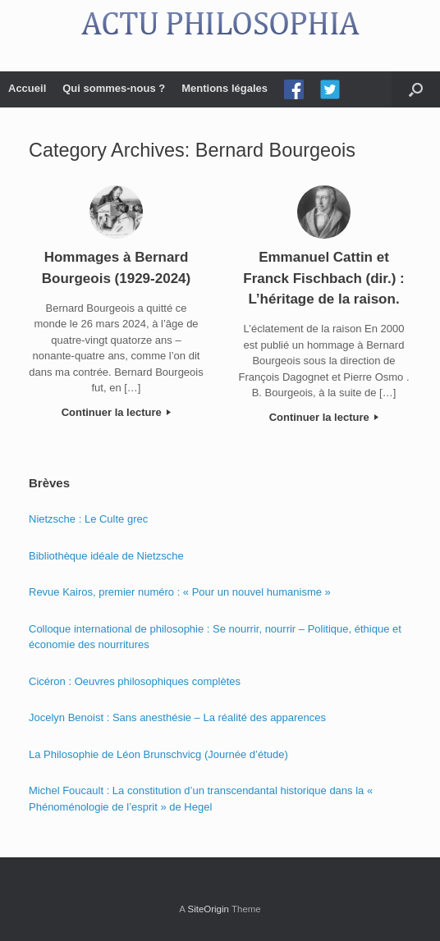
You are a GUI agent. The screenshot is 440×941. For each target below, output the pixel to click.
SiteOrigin (208, 909)
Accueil (27, 88)
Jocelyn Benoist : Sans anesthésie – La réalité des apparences (177, 717)
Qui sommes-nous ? (113, 88)
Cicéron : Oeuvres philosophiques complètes (135, 681)
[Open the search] (416, 89)
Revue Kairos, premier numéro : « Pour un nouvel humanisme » (180, 592)
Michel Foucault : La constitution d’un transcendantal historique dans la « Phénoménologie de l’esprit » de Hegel (201, 798)
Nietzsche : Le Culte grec (88, 519)
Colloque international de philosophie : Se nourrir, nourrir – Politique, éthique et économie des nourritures (215, 637)
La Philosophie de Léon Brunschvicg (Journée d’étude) (158, 754)
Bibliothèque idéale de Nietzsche (106, 556)
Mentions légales (224, 88)
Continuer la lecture (117, 412)
